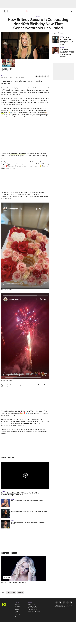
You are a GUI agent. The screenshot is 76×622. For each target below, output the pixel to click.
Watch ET (45, 11)
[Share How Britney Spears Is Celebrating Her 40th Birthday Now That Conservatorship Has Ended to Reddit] (42, 76)
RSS (16, 616)
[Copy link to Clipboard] (48, 76)
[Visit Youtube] (67, 602)
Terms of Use (31, 604)
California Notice (32, 609)
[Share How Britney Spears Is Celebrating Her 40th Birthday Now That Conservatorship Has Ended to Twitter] (39, 76)
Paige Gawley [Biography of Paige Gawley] (7, 76)
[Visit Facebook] (56, 602)
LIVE (29, 11)
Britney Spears (6, 88)
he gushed (28, 423)
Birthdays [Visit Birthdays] (20, 592)
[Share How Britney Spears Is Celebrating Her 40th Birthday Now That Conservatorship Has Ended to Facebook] (36, 76)
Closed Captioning (33, 608)
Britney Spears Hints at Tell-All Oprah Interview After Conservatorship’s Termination (20, 494)
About (16, 613)
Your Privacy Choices (34, 611)
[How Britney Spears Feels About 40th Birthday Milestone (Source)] (9, 65)
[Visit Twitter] (60, 602)
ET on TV (17, 611)
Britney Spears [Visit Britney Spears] (11, 592)
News (38, 16)
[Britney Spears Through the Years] (25, 568)
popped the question (17, 154)
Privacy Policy (32, 606)
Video (36, 11)
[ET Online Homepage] (6, 11)
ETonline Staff (18, 614)
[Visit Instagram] (64, 602)
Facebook (17, 604)
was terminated (18, 421)
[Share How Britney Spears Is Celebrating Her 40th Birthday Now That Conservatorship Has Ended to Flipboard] (45, 76)
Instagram (17, 606)
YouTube (17, 609)
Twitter (16, 608)
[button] (25, 475)
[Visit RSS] (71, 602)
